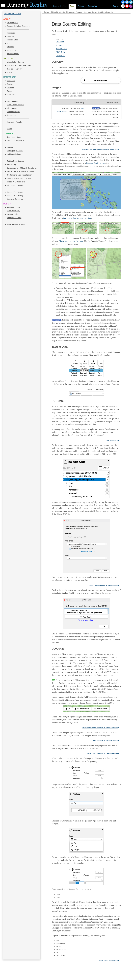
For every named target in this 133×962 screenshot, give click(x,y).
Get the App (92, 6)
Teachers (10, 43)
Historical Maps (13, 112)
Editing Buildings (14, 154)
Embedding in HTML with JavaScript (21, 168)
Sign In (115, 6)
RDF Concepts (112, 440)
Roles (9, 129)
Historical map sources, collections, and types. (99, 149)
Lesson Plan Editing (15, 196)
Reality (27, 5)
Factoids (10, 84)
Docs (72, 6)
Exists (9, 72)
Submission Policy (14, 218)
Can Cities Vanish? (15, 69)
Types (9, 91)
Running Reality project (96, 163)
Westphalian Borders (15, 62)
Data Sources (12, 101)
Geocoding (11, 115)
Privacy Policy (12, 214)
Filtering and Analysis (15, 185)
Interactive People (14, 122)
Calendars (11, 94)
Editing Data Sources (15, 161)
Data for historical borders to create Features (100, 728)
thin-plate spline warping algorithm (77, 218)
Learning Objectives (15, 199)
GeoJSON (60, 56)
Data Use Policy (13, 211)
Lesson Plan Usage (15, 192)
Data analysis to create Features (105, 740)
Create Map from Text (16, 182)
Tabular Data (61, 49)
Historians (11, 33)
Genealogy (11, 50)
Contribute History (14, 137)
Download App (101, 80)
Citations (10, 88)
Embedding (11, 165)
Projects (81, 6)
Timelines (11, 81)
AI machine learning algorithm (71, 241)
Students (10, 47)
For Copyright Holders (16, 225)
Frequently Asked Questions (18, 26)
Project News (12, 23)
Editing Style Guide (15, 151)
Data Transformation (15, 105)
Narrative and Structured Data (19, 65)
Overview (60, 42)
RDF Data (60, 52)
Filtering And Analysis (74, 12)
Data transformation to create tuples (103, 585)
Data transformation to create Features (102, 753)
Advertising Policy (14, 207)
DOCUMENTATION (12, 14)
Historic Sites (12, 40)
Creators (10, 36)
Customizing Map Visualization (19, 175)
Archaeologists (13, 54)
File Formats (12, 108)
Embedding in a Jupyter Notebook (21, 171)
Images (59, 45)
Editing (10, 147)
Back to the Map (60, 6)
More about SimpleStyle (108, 960)
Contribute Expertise (15, 141)
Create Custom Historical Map (19, 178)
